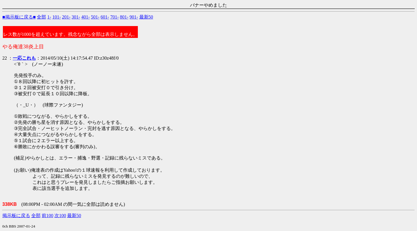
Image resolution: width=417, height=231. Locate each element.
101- (56, 16)
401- (85, 16)
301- (76, 16)
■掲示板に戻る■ (19, 16)
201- (66, 16)
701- (114, 16)
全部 (41, 16)
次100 (60, 215)
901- (133, 16)
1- (49, 16)
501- (95, 16)
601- (104, 16)
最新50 (146, 16)
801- (124, 16)
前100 (47, 215)
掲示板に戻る (16, 215)
